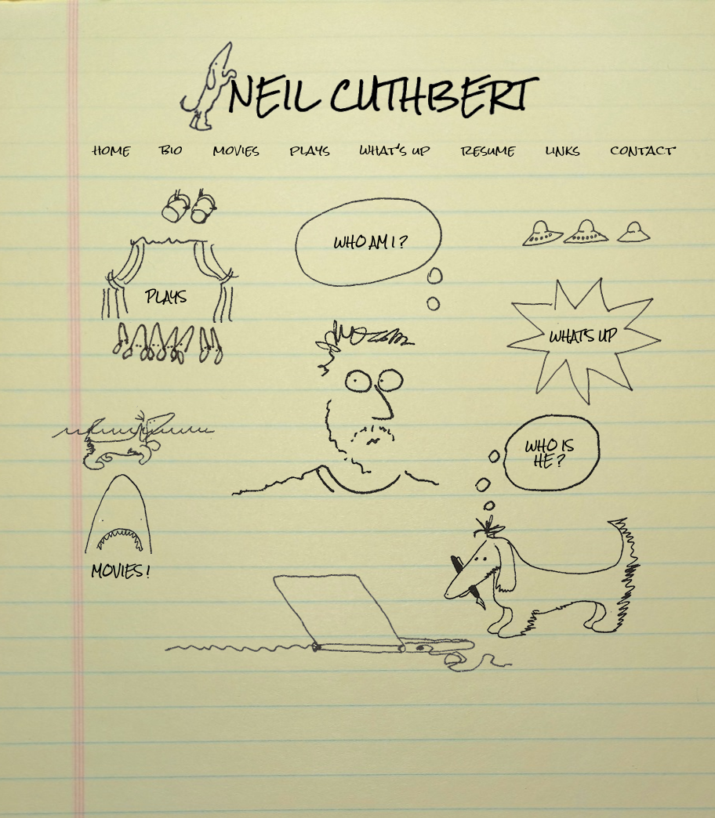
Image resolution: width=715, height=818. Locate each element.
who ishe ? (549, 452)
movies (236, 150)
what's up (395, 150)
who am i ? (371, 242)
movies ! (120, 571)
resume (488, 150)
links (563, 150)
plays (310, 150)
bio (172, 150)
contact (642, 150)
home (111, 150)
